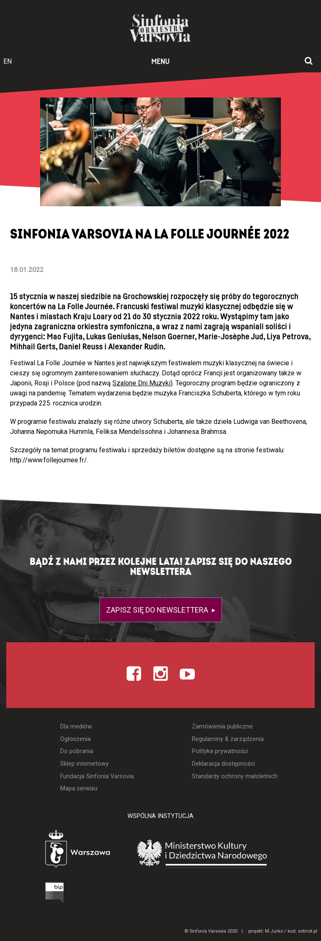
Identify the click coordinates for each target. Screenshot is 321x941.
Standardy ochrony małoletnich (235, 776)
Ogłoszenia (75, 739)
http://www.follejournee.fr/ (48, 460)
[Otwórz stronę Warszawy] (54, 851)
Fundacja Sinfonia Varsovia (97, 776)
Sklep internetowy (84, 763)
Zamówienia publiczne (222, 726)
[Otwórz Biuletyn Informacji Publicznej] (23, 894)
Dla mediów (76, 726)
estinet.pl (307, 931)
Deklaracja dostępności (223, 763)
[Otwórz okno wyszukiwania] (309, 61)
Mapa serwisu (78, 788)
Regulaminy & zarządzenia (228, 739)
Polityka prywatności (220, 751)
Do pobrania (76, 751)
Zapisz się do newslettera (158, 609)
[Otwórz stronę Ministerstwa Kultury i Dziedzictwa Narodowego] (214, 853)
